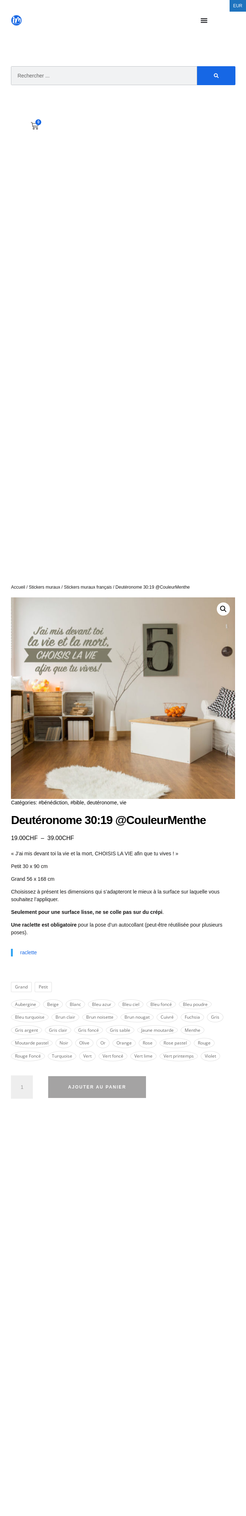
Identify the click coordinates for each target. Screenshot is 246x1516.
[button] (223, 609)
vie (123, 802)
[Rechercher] (216, 75)
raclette (28, 952)
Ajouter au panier (97, 1087)
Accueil (18, 587)
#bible (77, 802)
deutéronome (102, 802)
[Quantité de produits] (22, 1087)
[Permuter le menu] (204, 20)
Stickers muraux (44, 587)
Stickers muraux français (88, 587)
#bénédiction (53, 802)
